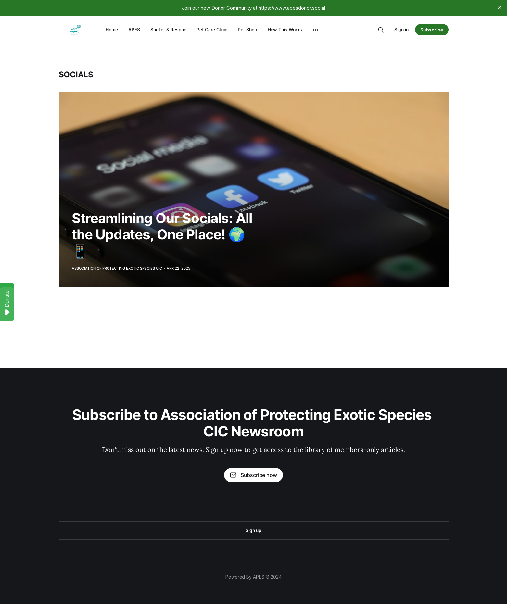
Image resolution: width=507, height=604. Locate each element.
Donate (7, 302)
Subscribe (431, 29)
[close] (499, 8)
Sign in (401, 29)
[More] (315, 30)
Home (112, 29)
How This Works (285, 29)
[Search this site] (381, 30)
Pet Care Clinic (211, 29)
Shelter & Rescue (168, 29)
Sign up (253, 530)
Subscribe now (253, 475)
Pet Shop (247, 29)
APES (134, 29)
